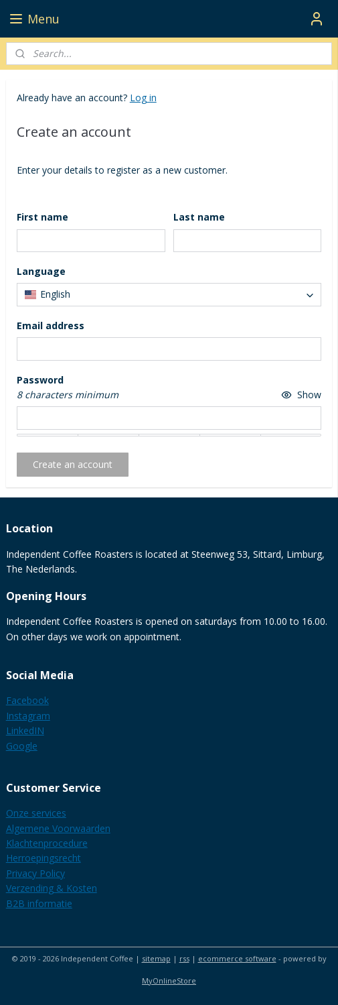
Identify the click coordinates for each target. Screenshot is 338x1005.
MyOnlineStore (169, 981)
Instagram (28, 715)
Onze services (36, 813)
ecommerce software (237, 958)
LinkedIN (25, 730)
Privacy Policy (35, 873)
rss (184, 958)
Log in (143, 97)
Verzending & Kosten (51, 888)
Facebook (27, 700)
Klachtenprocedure (47, 843)
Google (21, 746)
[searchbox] (169, 295)
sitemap (156, 958)
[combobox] (169, 295)
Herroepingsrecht (43, 857)
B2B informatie (39, 903)
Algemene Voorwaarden (58, 828)
